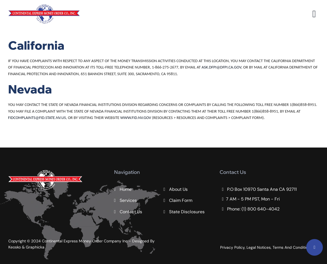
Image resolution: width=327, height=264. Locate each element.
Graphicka (35, 247)
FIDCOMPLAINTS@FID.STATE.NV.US (37, 117)
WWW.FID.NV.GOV (135, 117)
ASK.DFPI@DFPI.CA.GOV (221, 67)
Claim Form (180, 200)
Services (128, 200)
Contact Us (131, 212)
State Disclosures (187, 212)
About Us (178, 189)
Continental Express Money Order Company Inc (85, 240)
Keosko (14, 247)
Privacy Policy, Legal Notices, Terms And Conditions (266, 247)
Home (126, 189)
